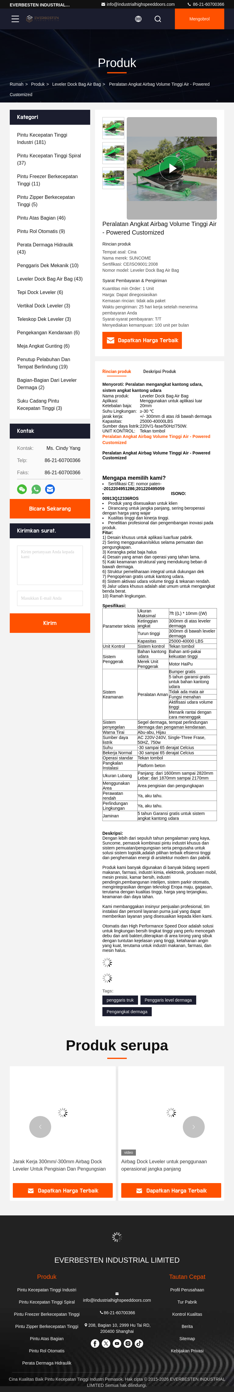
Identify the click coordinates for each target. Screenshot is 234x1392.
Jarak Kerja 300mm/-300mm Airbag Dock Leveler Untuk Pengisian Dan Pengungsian (59, 1165)
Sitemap (187, 1338)
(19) (43, 363)
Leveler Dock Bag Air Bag (76, 84)
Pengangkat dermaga (127, 1011)
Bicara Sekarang (50, 509)
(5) (46, 201)
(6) (40, 292)
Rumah (16, 84)
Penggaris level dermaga (168, 1000)
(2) (47, 384)
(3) (43, 305)
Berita (187, 1326)
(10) (48, 265)
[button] (40, 1127)
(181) (42, 138)
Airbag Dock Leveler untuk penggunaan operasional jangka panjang (164, 1165)
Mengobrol (200, 18)
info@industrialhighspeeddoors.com (138, 4)
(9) (41, 231)
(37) (49, 159)
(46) (41, 218)
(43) (45, 248)
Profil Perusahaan (187, 1289)
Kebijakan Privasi (187, 1350)
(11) (47, 180)
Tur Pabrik (187, 1302)
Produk (37, 84)
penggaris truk (120, 1000)
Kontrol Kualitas (187, 1314)
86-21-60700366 (205, 4)
